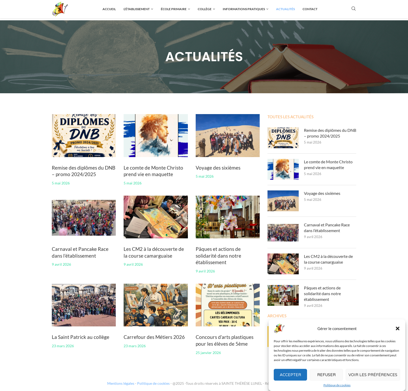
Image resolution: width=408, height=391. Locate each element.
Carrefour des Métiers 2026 (154, 337)
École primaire (174, 9)
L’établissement (137, 9)
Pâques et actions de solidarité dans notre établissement (218, 255)
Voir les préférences (372, 376)
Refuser (326, 376)
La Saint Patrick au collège (80, 337)
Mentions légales (120, 383)
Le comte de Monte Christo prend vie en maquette (328, 164)
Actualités (285, 9)
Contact (310, 9)
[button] (397, 329)
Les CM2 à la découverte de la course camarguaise (328, 259)
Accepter (290, 376)
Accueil (109, 9)
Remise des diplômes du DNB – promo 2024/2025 (330, 133)
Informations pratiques (244, 9)
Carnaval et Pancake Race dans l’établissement (327, 227)
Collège (205, 9)
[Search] (353, 9)
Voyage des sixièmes (218, 168)
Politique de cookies (336, 386)
